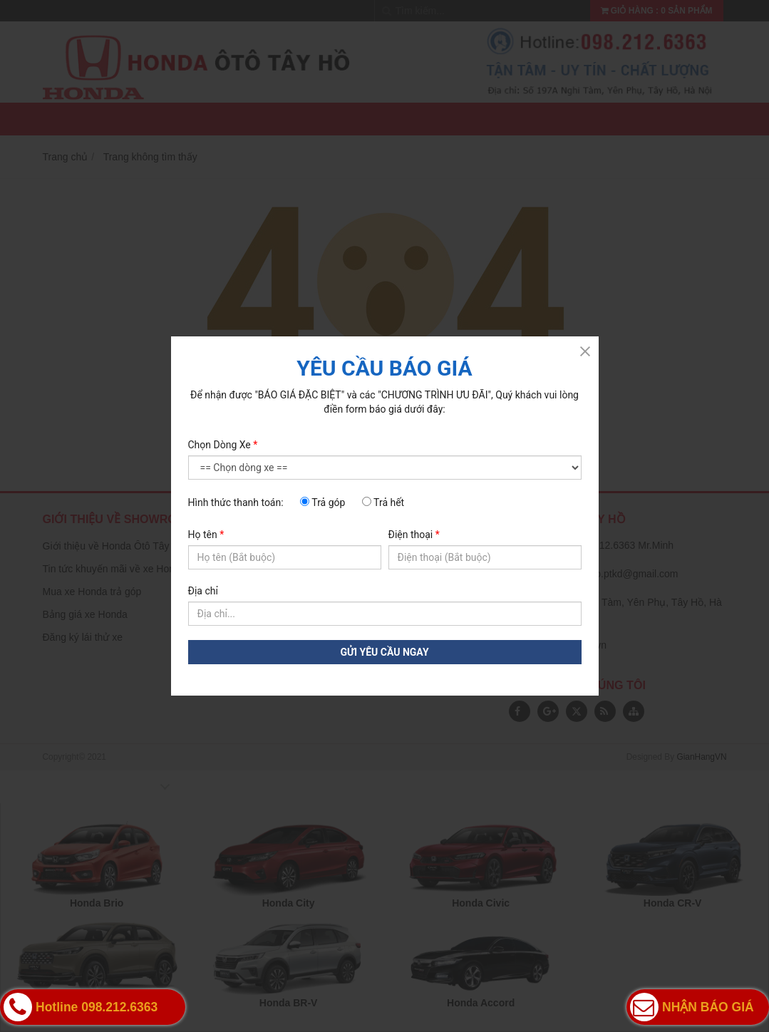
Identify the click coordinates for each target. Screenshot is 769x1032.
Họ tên (206, 534)
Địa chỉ (203, 591)
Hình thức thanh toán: (236, 502)
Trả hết (383, 502)
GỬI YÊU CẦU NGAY (384, 652)
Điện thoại (414, 534)
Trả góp (322, 502)
